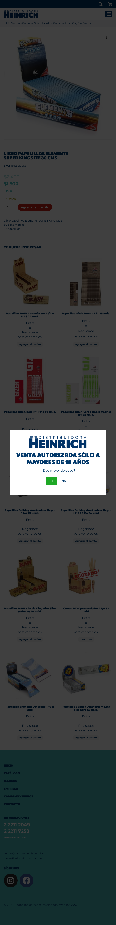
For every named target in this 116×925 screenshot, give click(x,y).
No (63, 481)
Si (51, 481)
